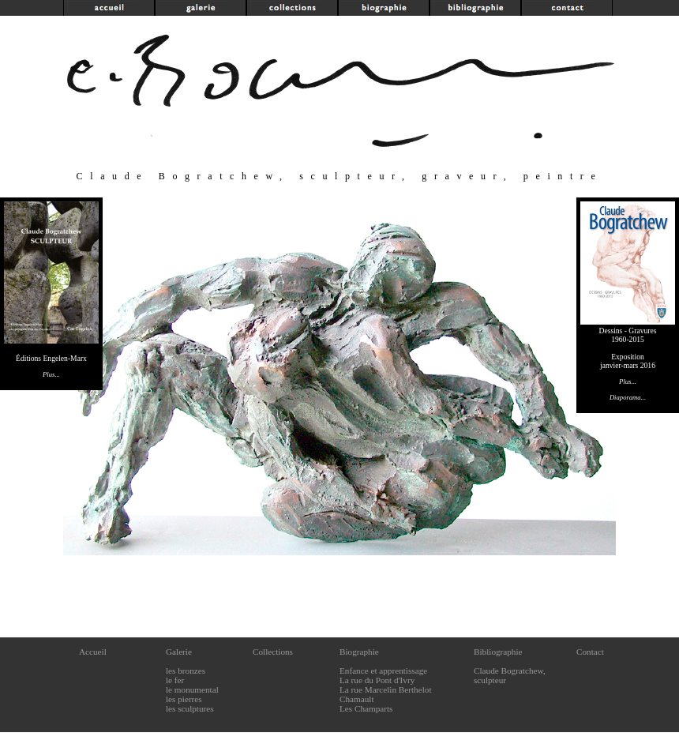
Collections (273, 651)
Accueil (93, 651)
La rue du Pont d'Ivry (377, 680)
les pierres (184, 699)
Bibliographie (498, 651)
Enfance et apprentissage (383, 670)
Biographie (359, 651)
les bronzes (185, 670)
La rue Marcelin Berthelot (386, 689)
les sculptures (190, 708)
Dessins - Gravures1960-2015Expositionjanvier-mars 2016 (627, 355)
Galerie (179, 651)
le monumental (192, 689)
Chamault (357, 699)
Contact (590, 651)
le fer (175, 680)
